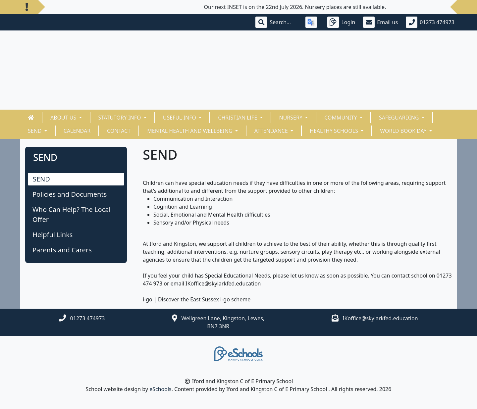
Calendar (77, 130)
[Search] (283, 22)
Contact (119, 130)
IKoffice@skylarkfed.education (380, 318)
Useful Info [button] (180, 117)
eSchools (160, 389)
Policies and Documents (69, 194)
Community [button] (341, 117)
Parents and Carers (62, 249)
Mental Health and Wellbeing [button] (190, 130)
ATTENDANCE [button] (271, 130)
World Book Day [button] (404, 130)
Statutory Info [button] (120, 117)
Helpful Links (52, 234)
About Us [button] (64, 117)
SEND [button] (35, 130)
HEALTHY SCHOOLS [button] (334, 130)
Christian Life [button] (238, 117)
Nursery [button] (291, 117)
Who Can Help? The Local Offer (71, 214)
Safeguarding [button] (399, 117)
